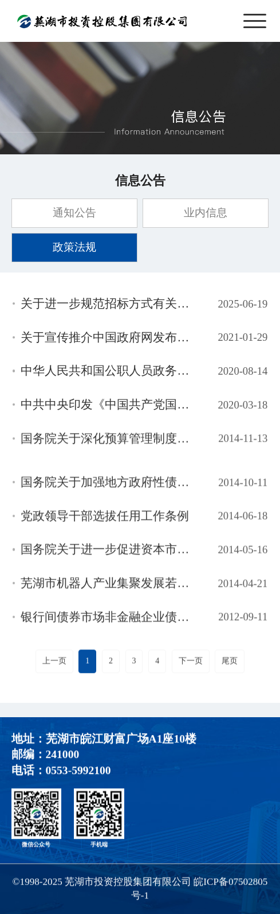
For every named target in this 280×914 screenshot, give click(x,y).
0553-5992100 (78, 771)
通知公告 (74, 213)
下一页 (191, 662)
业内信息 (205, 213)
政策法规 (74, 247)
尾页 (230, 662)
